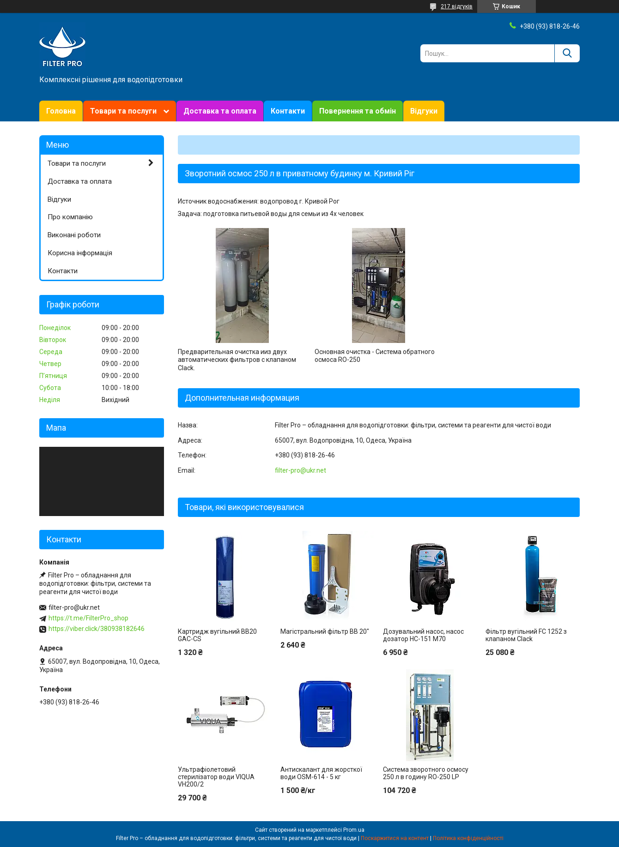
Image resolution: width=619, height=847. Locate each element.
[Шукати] (567, 53)
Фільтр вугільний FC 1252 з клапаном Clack (526, 635)
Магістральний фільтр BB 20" (324, 631)
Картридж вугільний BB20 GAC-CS (217, 635)
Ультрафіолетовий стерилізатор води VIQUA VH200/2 (216, 777)
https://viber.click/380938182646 (97, 628)
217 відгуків (457, 6)
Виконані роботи (74, 235)
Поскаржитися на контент (395, 838)
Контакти (288, 111)
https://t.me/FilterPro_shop (88, 618)
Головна (61, 111)
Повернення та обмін (357, 111)
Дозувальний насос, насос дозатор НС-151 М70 (423, 635)
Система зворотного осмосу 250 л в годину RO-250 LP (425, 773)
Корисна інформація (80, 253)
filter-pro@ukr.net (300, 470)
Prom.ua (353, 830)
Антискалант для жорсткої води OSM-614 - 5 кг (321, 773)
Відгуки (423, 111)
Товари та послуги (123, 111)
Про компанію (70, 217)
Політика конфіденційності (468, 838)
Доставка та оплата (219, 111)
